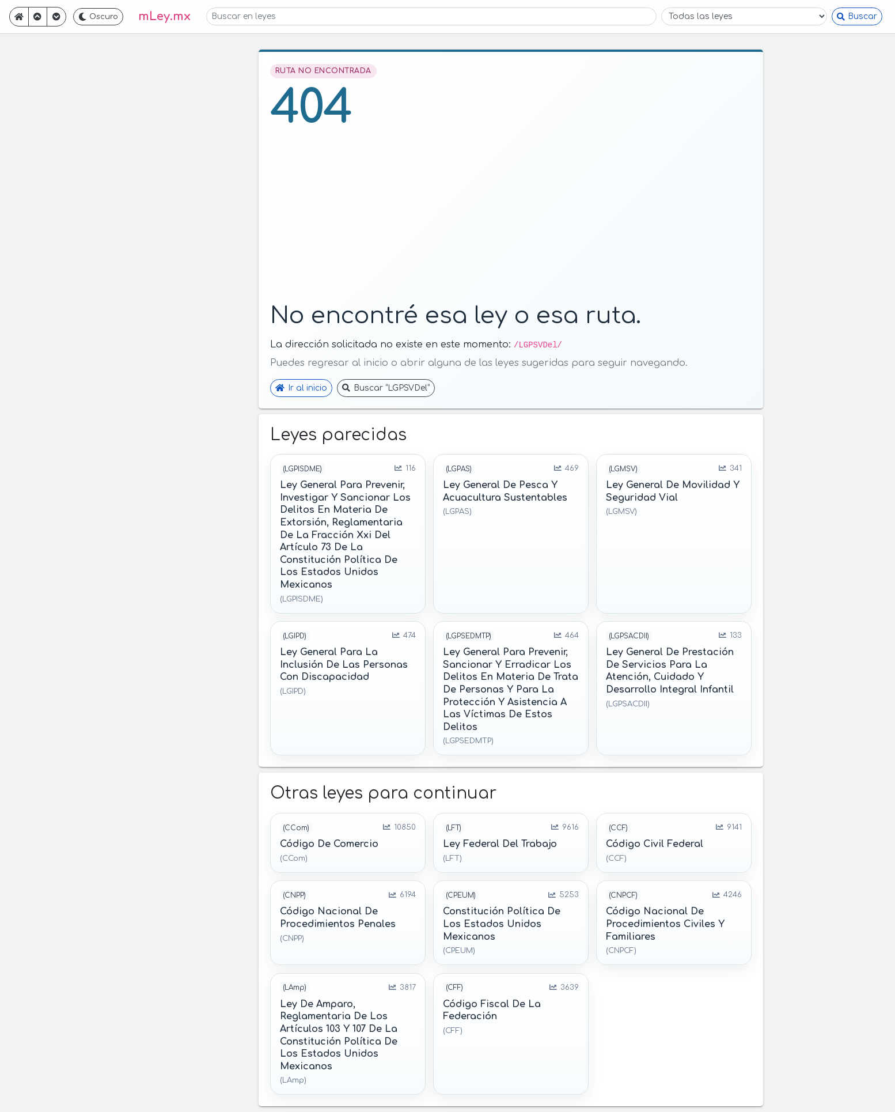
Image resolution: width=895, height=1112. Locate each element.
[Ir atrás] (38, 17)
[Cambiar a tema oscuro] (98, 16)
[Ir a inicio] (19, 17)
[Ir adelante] (56, 17)
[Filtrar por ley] (744, 16)
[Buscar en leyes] (431, 16)
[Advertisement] (511, 219)
